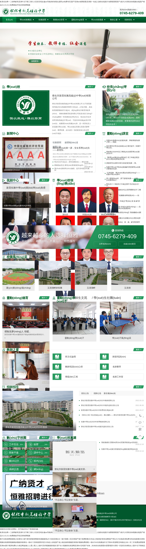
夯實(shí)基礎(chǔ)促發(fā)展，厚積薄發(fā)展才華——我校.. (123, 141)
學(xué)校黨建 (97, 20)
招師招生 (128, 20)
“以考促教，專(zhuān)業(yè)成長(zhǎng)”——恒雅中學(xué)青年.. (123, 173)
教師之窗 (114, 20)
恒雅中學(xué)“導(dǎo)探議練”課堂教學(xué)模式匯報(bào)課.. (123, 168)
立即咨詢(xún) (105, 244)
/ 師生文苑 (80, 297)
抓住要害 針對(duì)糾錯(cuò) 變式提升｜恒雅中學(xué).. (123, 147)
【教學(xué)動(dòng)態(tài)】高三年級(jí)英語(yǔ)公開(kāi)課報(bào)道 (122, 158)
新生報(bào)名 (110, 393)
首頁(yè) (9, 20)
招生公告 (85, 393)
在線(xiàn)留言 (129, 244)
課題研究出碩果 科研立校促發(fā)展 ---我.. (121, 163)
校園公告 (57, 147)
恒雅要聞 (57, 142)
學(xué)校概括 (26, 20)
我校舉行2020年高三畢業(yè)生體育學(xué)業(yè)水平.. (123, 152)
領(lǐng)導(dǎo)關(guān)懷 (16, 26)
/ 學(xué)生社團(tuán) (106, 297)
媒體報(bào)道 (71, 142)
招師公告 (97, 393)
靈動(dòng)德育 (77, 20)
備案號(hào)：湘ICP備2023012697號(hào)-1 (116, 520)
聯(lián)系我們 (40, 26)
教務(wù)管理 (58, 20)
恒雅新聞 (42, 20)
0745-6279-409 (140, 416)
